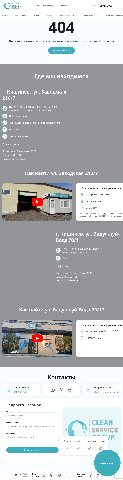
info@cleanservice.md (106, 392)
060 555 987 (106, 5)
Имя (32, 414)
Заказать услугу (107, 463)
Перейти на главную (61, 50)
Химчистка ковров (66, 6)
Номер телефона (32, 424)
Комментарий (32, 438)
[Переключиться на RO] (94, 6)
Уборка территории (91, 15)
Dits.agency (24, 476)
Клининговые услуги (45, 6)
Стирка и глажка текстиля (44, 15)
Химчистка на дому (20, 15)
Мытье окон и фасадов (69, 15)
